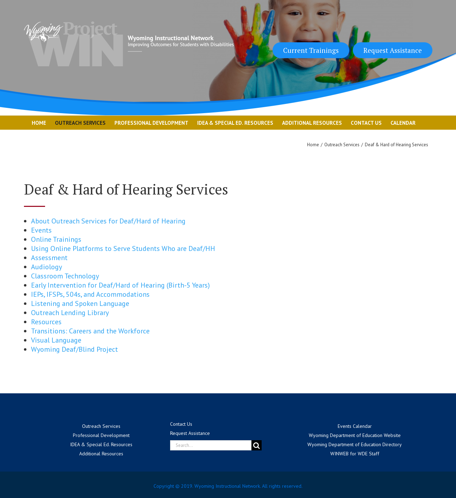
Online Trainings (56, 239)
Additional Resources (101, 453)
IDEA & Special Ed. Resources (101, 444)
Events (41, 230)
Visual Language (56, 340)
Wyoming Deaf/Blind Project (74, 349)
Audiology (46, 266)
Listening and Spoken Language (80, 303)
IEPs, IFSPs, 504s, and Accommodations (90, 294)
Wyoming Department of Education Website (355, 435)
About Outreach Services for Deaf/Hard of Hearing (108, 221)
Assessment (49, 257)
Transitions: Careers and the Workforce (90, 331)
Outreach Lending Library (70, 312)
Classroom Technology (65, 276)
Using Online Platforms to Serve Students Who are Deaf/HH (123, 248)
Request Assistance (392, 50)
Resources (46, 321)
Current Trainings (311, 50)
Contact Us (181, 424)
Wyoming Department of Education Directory (354, 444)
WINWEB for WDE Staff (354, 453)
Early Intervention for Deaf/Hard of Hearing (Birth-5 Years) (120, 285)
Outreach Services (101, 426)
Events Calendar (355, 426)
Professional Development (101, 435)
